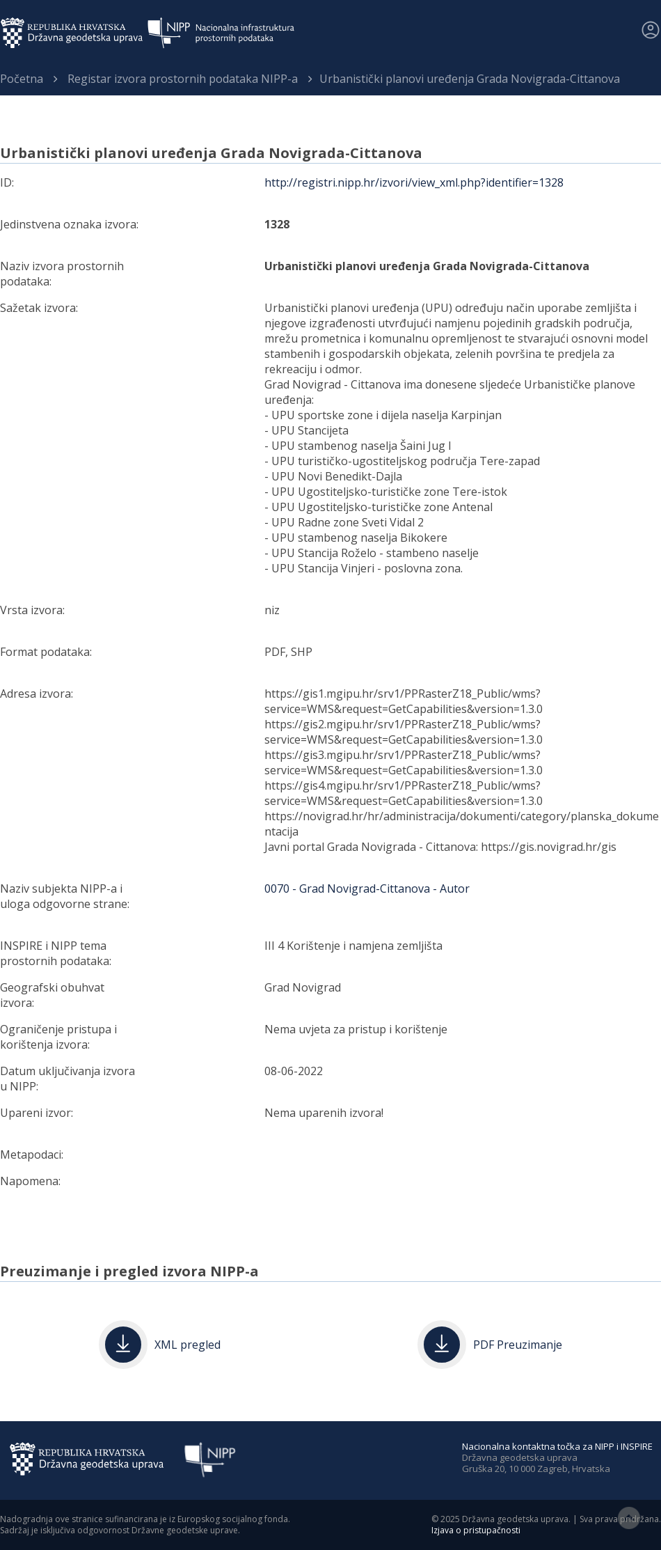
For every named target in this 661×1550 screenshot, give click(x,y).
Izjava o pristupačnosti (475, 1530)
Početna (21, 78)
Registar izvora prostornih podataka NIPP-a (182, 78)
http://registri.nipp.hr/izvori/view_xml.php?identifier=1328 (414, 182)
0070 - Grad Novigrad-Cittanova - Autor (367, 888)
